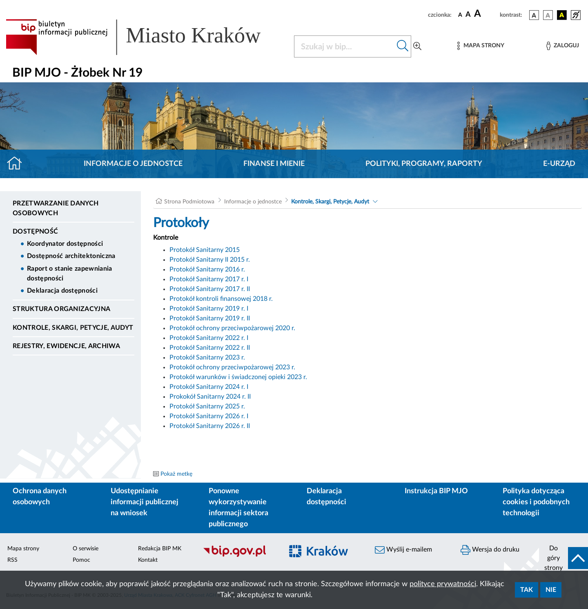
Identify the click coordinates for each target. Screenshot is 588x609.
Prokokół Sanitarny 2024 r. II (210, 396)
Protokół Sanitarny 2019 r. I (208, 308)
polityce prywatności (443, 584)
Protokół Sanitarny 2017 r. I (208, 279)
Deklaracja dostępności (62, 290)
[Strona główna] (17, 164)
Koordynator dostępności (65, 244)
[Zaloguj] (562, 46)
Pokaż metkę (176, 474)
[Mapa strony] (480, 46)
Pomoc (81, 560)
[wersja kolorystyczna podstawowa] (534, 15)
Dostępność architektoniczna (71, 256)
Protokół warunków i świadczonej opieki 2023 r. (238, 377)
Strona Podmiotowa (189, 202)
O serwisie (85, 549)
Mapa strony (23, 549)
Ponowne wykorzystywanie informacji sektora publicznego (238, 508)
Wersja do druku (490, 550)
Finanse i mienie (274, 164)
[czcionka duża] (485, 14)
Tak (526, 590)
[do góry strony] (563, 558)
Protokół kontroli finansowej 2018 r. (221, 299)
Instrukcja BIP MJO (436, 491)
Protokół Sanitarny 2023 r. (207, 357)
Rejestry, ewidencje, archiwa (66, 346)
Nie (551, 590)
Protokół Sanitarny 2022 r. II (209, 347)
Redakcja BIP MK (159, 549)
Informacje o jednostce (133, 164)
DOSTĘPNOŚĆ (35, 231)
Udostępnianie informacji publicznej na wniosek (144, 502)
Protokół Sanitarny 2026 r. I (208, 416)
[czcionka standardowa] (460, 15)
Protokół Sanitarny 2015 (204, 250)
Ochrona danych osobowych (40, 497)
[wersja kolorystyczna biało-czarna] (548, 15)
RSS (12, 560)
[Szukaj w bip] (402, 46)
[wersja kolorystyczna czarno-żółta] (562, 15)
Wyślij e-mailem (403, 550)
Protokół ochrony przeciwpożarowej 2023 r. (232, 367)
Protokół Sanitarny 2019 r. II (209, 318)
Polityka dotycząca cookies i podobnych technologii (536, 502)
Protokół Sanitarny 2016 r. (207, 269)
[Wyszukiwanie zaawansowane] (417, 46)
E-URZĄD (559, 164)
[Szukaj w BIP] (344, 46)
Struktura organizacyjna (61, 309)
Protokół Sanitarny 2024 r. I (208, 387)
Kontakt (148, 560)
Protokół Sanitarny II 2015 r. (209, 259)
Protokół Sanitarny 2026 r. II (209, 426)
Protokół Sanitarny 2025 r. (207, 406)
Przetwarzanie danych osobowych (55, 208)
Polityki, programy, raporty (423, 164)
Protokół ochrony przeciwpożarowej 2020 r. (232, 328)
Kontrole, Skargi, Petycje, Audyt (73, 327)
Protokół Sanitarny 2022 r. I (208, 338)
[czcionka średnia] (468, 14)
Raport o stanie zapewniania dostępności (69, 273)
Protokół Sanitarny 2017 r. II (209, 289)
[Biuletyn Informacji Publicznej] (239, 555)
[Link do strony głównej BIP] (145, 37)
